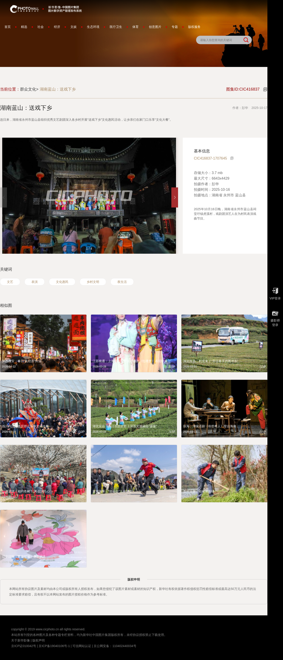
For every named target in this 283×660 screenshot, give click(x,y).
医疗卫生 (116, 27)
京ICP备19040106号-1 (54, 646)
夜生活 (122, 282)
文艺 (10, 282)
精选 (24, 27)
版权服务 (194, 27)
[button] (174, 197)
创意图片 (155, 27)
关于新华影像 (20, 640)
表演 (34, 282)
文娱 (73, 27)
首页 (7, 27)
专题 (175, 27)
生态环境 (93, 27)
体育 (135, 27)
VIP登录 (275, 292)
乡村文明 (93, 282)
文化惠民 (62, 282)
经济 (57, 27)
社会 (40, 27)
